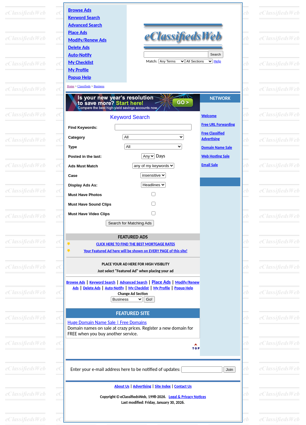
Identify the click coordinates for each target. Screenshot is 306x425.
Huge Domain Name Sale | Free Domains (107, 322)
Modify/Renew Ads (87, 40)
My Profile (78, 70)
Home (70, 86)
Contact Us (183, 386)
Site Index (163, 386)
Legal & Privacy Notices (187, 397)
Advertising (142, 386)
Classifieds (84, 86)
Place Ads (77, 32)
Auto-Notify (79, 55)
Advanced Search (85, 25)
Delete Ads (79, 47)
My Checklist (80, 62)
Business (99, 86)
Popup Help (79, 77)
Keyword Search (84, 17)
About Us (121, 386)
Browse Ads (79, 10)
